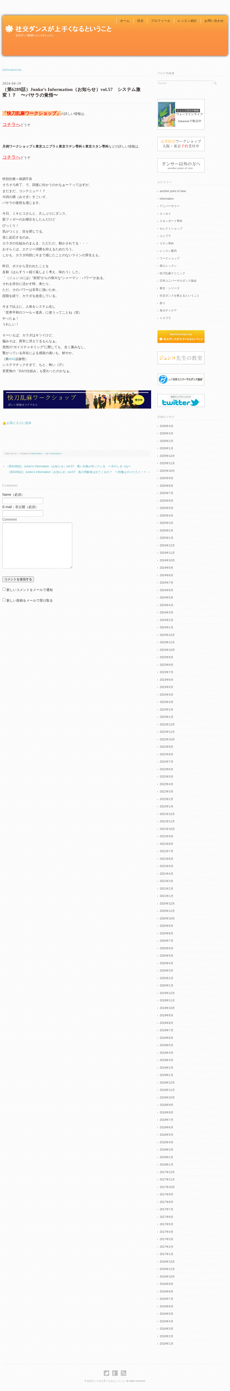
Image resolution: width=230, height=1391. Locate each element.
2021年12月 (167, 814)
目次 (140, 21)
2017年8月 (166, 1202)
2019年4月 (166, 1052)
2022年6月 (166, 769)
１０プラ (165, 318)
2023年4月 (166, 694)
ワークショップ (170, 258)
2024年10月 (167, 560)
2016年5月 (166, 1313)
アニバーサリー (170, 206)
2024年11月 (167, 552)
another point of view (173, 191)
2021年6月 (166, 858)
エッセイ (165, 213)
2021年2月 (166, 888)
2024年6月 (166, 590)
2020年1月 (166, 985)
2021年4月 (166, 873)
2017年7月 (166, 1209)
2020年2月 (166, 978)
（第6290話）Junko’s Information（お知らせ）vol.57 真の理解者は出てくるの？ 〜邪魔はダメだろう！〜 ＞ (78, 472)
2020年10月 (167, 918)
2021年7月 (166, 851)
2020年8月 (166, 933)
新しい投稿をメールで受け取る (29, 600)
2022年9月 (166, 746)
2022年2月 (166, 799)
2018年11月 (167, 1090)
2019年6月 (166, 1038)
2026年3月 (166, 433)
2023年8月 (166, 664)
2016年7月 (166, 1299)
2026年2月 (166, 441)
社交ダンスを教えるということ (179, 295)
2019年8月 (166, 1023)
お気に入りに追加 (19, 423)
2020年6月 (166, 948)
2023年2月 (166, 709)
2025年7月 (166, 493)
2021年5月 (166, 866)
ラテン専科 (167, 243)
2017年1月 (166, 1254)
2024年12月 (167, 545)
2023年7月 (166, 672)
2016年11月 (167, 1269)
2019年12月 (167, 993)
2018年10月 (167, 1097)
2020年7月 (166, 940)
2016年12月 (167, 1261)
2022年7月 (166, 761)
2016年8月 (166, 1291)
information (12, 70)
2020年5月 (166, 955)
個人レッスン (168, 265)
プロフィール (160, 21)
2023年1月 (166, 717)
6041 (12, 359)
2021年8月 (166, 844)
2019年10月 (167, 1008)
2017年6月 (166, 1217)
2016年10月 (167, 1276)
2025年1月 (166, 538)
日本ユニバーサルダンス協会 (178, 280)
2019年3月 (166, 1060)
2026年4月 (166, 426)
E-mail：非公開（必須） (20, 507)
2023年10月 (167, 650)
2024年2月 (166, 620)
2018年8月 (166, 1112)
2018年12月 (167, 1082)
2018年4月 (166, 1142)
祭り (162, 303)
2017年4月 (166, 1231)
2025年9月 (166, 478)
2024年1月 (166, 627)
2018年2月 (166, 1157)
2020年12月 (167, 903)
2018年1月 (166, 1164)
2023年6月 (166, 679)
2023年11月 (167, 642)
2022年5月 (166, 776)
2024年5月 (166, 597)
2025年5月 (166, 508)
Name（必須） (13, 494)
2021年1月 (166, 896)
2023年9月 (166, 657)
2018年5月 (166, 1134)
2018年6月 (166, 1127)
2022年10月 (167, 739)
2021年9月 (166, 836)
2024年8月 (166, 575)
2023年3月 (166, 702)
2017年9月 (166, 1194)
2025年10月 (167, 471)
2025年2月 (166, 530)
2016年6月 (166, 1306)
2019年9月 (166, 1015)
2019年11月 (167, 1000)
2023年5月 (166, 687)
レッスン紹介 (187, 21)
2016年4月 (166, 1321)
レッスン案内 (168, 250)
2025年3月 (166, 523)
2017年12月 (167, 1172)
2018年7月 (166, 1119)
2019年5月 (166, 1045)
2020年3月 (166, 970)
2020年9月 (166, 925)
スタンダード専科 (171, 221)
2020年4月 (166, 963)
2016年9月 (166, 1284)
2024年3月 (166, 612)
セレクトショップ (171, 228)
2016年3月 (166, 1328)
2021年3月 (166, 881)
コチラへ (11, 124)
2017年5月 (166, 1224)
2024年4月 (166, 605)
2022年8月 (166, 754)
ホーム (125, 21)
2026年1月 (166, 448)
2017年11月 (167, 1179)
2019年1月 (166, 1075)
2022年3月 (166, 791)
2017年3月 (166, 1239)
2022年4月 (166, 784)
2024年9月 (166, 567)
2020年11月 (167, 911)
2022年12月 (167, 724)
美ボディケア (168, 310)
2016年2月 (166, 1336)
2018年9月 (166, 1105)
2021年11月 (167, 821)
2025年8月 (166, 485)
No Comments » (53, 453)
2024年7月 (166, 582)
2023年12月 (167, 635)
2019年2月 (166, 1067)
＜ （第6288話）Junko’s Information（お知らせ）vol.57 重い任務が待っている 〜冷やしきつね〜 (66, 466)
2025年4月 (166, 515)
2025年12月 (167, 456)
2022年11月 (167, 732)
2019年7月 (166, 1030)
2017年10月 (167, 1187)
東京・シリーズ (170, 288)
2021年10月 (167, 829)
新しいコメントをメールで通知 (29, 590)
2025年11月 (167, 463)
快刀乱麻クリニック (172, 273)
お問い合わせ (214, 21)
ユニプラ (165, 236)
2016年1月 (166, 1343)
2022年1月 (166, 806)
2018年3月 (166, 1149)
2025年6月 (166, 500)
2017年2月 (166, 1246)
